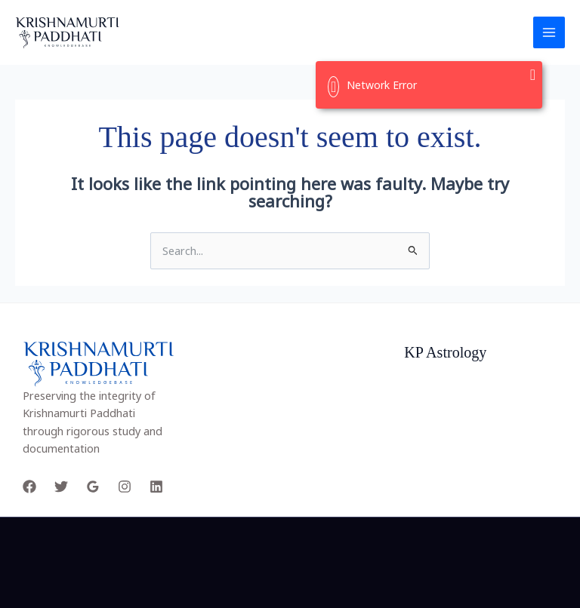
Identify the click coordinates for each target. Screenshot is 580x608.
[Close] (533, 74)
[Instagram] (124, 486)
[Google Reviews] (93, 486)
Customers (431, 439)
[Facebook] (29, 486)
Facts (417, 422)
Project (422, 387)
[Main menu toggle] (549, 32)
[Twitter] (61, 486)
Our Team (429, 404)
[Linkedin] (156, 486)
